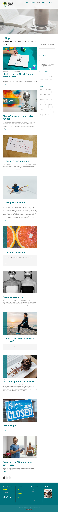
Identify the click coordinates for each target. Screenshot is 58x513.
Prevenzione (42, 89)
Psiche (41, 94)
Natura (52, 112)
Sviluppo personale (48, 89)
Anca (48, 117)
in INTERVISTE (21, 114)
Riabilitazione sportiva (48, 79)
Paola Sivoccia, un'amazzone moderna (47, 44)
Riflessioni (41, 81)
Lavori (51, 99)
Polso (40, 117)
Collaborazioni (42, 74)
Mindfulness (42, 99)
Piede (41, 114)
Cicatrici (41, 109)
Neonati (50, 107)
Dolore (49, 94)
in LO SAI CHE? (20, 250)
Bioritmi (47, 99)
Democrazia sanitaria (13, 298)
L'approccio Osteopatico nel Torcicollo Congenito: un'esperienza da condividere (47, 65)
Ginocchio (49, 114)
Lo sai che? (50, 76)
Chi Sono (33, 2)
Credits (51, 2)
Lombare (50, 109)
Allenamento (45, 104)
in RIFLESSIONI (20, 295)
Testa (45, 109)
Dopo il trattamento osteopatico (46, 47)
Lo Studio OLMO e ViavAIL (16, 162)
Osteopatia (41, 79)
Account (33, 496)
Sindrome (41, 107)
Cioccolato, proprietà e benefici (18, 382)
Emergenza (41, 112)
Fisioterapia (48, 74)
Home (27, 2)
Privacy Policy (29, 510)
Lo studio (50, 104)
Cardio (45, 114)
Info (40, 104)
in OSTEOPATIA (21, 72)
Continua (6, 85)
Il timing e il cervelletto (14, 203)
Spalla (45, 117)
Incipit (41, 76)
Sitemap (33, 500)
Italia (45, 94)
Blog (38, 2)
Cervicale (47, 112)
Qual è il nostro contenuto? (45, 58)
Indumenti (41, 119)
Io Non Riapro (9, 426)
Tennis (46, 107)
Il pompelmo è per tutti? (14, 253)
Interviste (45, 76)
